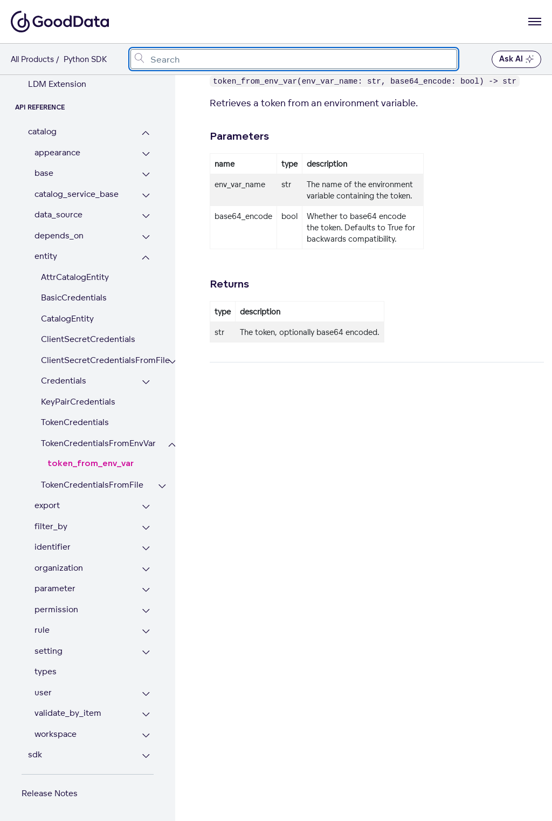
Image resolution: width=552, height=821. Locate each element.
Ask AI (516, 59)
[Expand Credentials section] (146, 382)
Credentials (63, 380)
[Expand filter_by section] (146, 527)
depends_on (59, 235)
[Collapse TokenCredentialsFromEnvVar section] (172, 444)
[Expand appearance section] (146, 154)
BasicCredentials (74, 297)
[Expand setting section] (146, 652)
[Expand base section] (146, 174)
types (45, 671)
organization (58, 568)
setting (48, 651)
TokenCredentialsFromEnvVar (97, 443)
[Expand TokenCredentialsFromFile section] (162, 486)
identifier (52, 547)
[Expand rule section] (146, 631)
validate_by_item (67, 713)
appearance (57, 152)
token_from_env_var (90, 463)
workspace (55, 734)
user (43, 692)
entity (45, 256)
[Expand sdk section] (146, 756)
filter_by (50, 526)
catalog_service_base (76, 194)
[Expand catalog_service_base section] (146, 195)
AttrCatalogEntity (75, 277)
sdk (35, 754)
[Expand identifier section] (146, 548)
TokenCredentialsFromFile (92, 485)
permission (56, 609)
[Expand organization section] (146, 569)
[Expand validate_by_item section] (146, 714)
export (47, 505)
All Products (32, 59)
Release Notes (50, 793)
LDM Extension (57, 84)
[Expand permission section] (146, 610)
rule (42, 630)
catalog (42, 131)
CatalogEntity (67, 318)
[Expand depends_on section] (146, 237)
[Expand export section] (146, 506)
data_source (58, 214)
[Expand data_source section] (146, 216)
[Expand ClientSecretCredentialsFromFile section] (172, 361)
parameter (54, 588)
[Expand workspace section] (146, 735)
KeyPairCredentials (78, 401)
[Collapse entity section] (146, 257)
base (43, 173)
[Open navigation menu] (535, 21)
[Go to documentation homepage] (60, 21)
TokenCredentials (75, 422)
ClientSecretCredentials (88, 339)
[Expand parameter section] (146, 589)
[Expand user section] (146, 694)
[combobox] (293, 59)
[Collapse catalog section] (146, 133)
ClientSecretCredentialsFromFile (97, 360)
